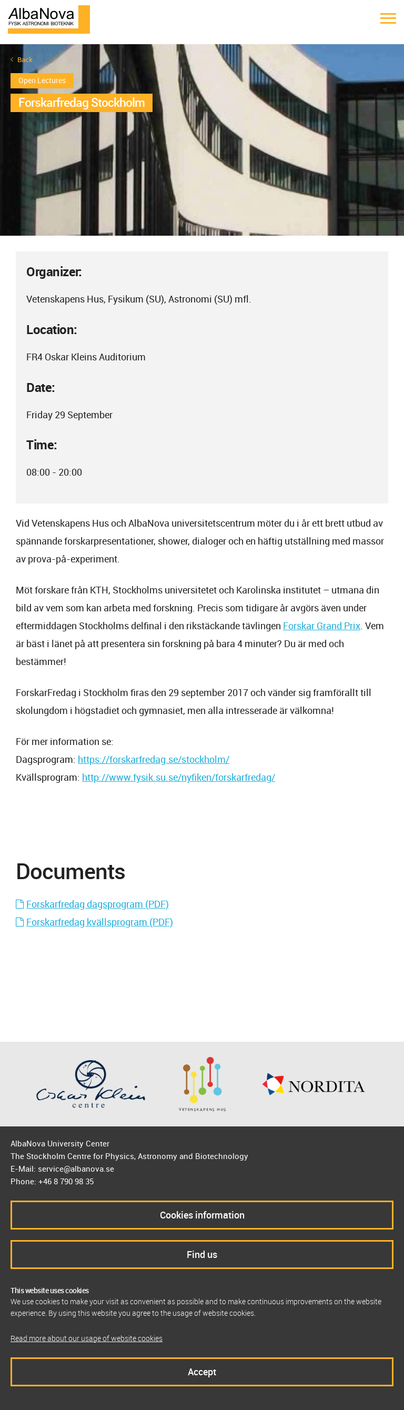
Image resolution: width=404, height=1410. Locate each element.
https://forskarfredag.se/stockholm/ (153, 759)
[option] (202, 140)
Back (25, 59)
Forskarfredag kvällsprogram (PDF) (99, 921)
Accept (202, 1371)
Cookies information (202, 1214)
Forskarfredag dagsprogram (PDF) (97, 904)
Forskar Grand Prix (321, 625)
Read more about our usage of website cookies (87, 1338)
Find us (202, 1254)
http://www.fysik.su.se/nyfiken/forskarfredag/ (178, 777)
